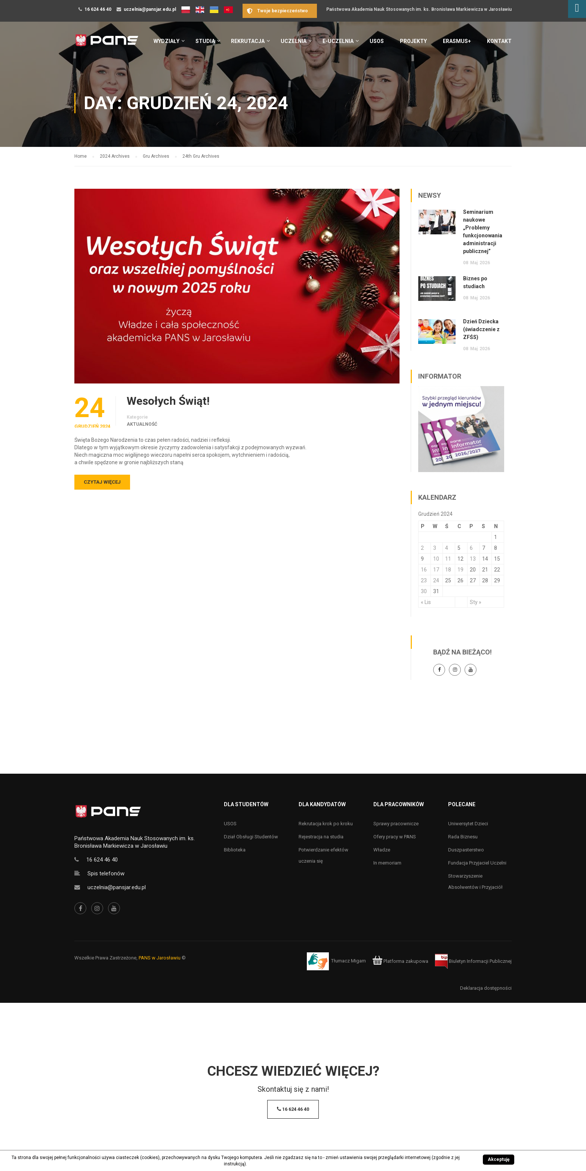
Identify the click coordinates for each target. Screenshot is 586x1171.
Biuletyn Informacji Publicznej (473, 961)
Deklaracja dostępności (486, 988)
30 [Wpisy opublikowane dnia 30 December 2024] (424, 591)
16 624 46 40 (97, 9)
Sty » (475, 602)
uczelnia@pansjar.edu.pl (150, 9)
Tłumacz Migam (348, 961)
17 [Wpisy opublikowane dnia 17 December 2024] (436, 570)
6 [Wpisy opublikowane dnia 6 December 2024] (471, 548)
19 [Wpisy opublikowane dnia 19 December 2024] (460, 570)
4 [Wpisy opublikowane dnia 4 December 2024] (446, 548)
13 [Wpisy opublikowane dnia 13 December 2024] (473, 559)
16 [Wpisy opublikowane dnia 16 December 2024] (424, 570)
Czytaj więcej (102, 482)
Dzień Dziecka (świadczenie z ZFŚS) (481, 329)
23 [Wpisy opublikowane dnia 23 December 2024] (424, 580)
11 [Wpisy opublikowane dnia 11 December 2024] (448, 559)
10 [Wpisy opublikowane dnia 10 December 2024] (436, 559)
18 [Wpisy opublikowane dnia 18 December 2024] (448, 570)
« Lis (426, 602)
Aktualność (142, 424)
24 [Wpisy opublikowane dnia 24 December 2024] (436, 580)
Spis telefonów (105, 873)
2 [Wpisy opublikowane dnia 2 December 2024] (422, 548)
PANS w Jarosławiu (160, 958)
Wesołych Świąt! (168, 401)
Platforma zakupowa (400, 961)
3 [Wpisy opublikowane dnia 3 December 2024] (434, 548)
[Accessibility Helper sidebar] (577, 9)
